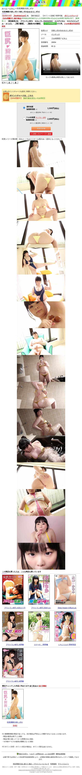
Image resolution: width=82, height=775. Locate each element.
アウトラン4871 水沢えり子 (14, 608)
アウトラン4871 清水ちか (41, 608)
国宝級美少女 (13, 21)
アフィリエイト (63, 764)
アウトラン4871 (27, 21)
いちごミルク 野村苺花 (67, 645)
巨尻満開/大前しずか (15, 722)
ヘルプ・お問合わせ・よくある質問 (42, 754)
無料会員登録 (60, 754)
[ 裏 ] (15, 83)
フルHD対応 (56, 38)
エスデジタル (60, 21)
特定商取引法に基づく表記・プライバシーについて (31, 764)
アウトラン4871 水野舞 (15, 645)
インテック (55, 34)
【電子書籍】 (20, 24)
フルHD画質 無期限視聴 (36, 118)
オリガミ (9, 24)
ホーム (4, 8)
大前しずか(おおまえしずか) (62, 30)
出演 (44, 30)
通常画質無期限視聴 (31, 108)
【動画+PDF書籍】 (34, 24)
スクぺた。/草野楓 (41, 645)
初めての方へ (22, 754)
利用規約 (53, 764)
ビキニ (12, 8)
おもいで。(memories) (44, 21)
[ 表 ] (9, 83)
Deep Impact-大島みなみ (67, 608)
